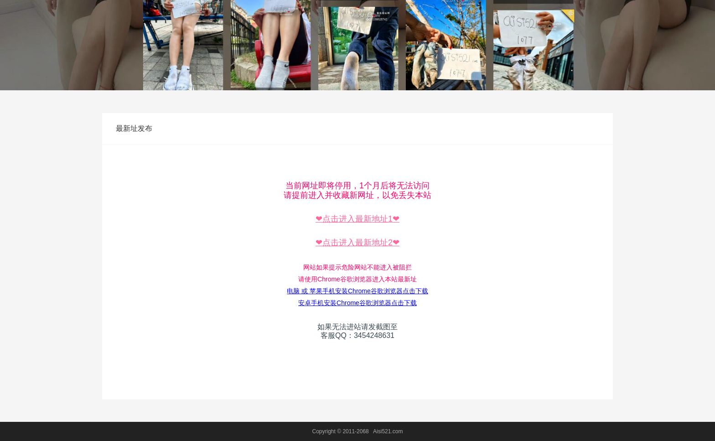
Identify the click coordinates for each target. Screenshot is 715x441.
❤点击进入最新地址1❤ (357, 218)
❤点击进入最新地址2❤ (357, 242)
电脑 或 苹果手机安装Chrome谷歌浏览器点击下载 (357, 291)
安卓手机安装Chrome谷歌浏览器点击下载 (357, 302)
